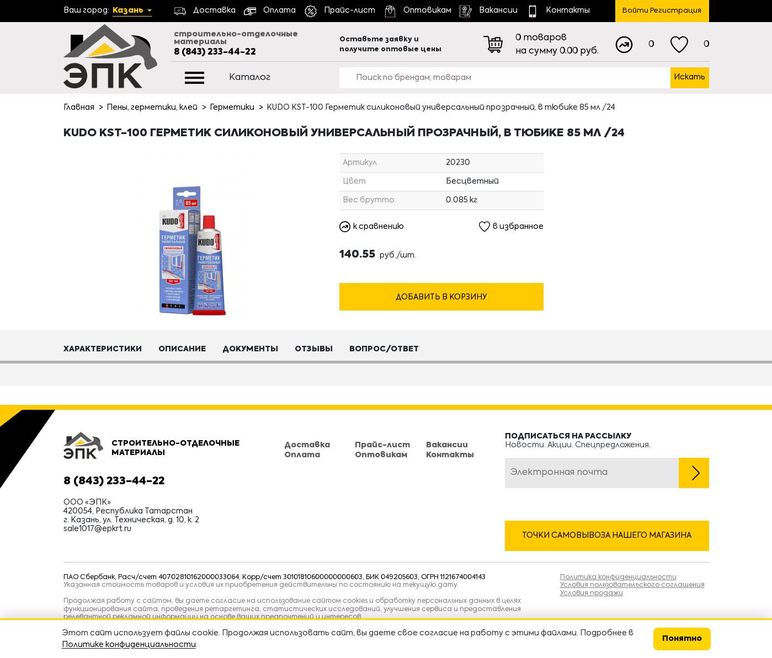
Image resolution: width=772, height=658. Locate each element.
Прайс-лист (382, 445)
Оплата (302, 455)
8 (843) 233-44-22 (215, 52)
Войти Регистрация (661, 10)
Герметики (232, 107)
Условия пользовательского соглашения (632, 585)
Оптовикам (381, 455)
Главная (78, 107)
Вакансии (447, 445)
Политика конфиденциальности (618, 577)
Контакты (450, 455)
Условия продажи (591, 593)
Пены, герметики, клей (152, 107)
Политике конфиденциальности (129, 645)
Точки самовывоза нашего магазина (606, 535)
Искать (689, 77)
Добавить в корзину (441, 297)
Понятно (682, 639)
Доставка (307, 445)
